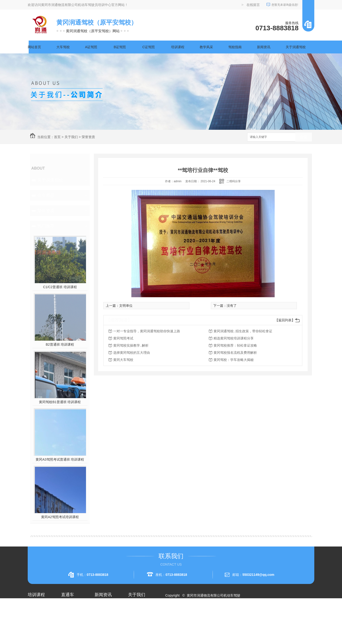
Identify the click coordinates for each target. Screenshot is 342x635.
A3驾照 (33, 631)
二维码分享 (233, 181)
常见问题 (101, 622)
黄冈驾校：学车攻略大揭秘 (234, 360)
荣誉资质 (88, 137)
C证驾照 (148, 47)
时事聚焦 (101, 631)
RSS (187, 612)
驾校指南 (235, 47)
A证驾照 (91, 47)
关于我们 (71, 137)
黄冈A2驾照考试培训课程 (60, 517)
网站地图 (175, 612)
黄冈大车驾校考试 (74, 622)
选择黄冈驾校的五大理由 (131, 352)
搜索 (303, 137)
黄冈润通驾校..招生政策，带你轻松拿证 (243, 331)
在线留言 (253, 5)
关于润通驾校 (296, 47)
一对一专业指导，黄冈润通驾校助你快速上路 (146, 331)
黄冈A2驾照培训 (73, 605)
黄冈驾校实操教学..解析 (131, 345)
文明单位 (126, 305)
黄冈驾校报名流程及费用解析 (235, 352)
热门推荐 (45, 226)
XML (196, 612)
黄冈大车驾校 (123, 360)
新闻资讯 (263, 47)
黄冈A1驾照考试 (73, 613)
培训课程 (177, 47)
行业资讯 (101, 613)
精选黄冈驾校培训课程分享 (234, 338)
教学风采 (206, 47)
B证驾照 (120, 47)
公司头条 (101, 605)
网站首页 (34, 47)
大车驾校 (63, 47)
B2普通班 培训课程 (60, 344)
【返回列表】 (285, 320)
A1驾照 (33, 613)
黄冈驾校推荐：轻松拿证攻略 (235, 345)
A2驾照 (33, 622)
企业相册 (45, 195)
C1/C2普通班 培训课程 (60, 287)
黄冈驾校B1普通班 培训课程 (60, 402)
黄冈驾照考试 (123, 338)
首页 (57, 137)
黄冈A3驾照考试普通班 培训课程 (60, 459)
